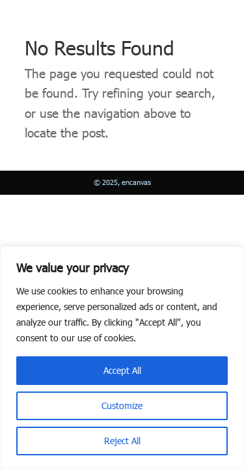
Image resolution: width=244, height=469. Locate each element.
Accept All (122, 370)
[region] (122, 357)
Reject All (122, 440)
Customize (122, 405)
